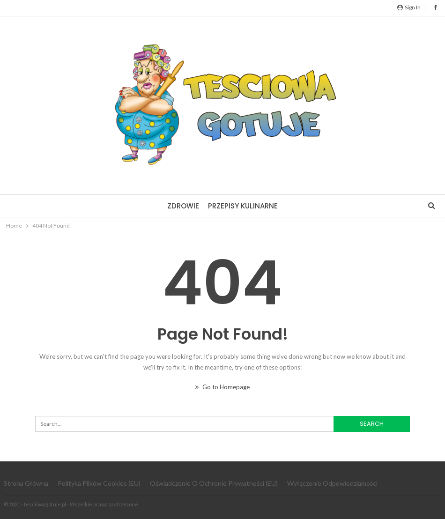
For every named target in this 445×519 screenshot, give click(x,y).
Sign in (409, 7)
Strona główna (26, 483)
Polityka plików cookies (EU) (99, 483)
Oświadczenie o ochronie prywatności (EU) (214, 483)
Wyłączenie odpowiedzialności (332, 483)
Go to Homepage (222, 387)
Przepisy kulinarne (243, 206)
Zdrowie (183, 206)
